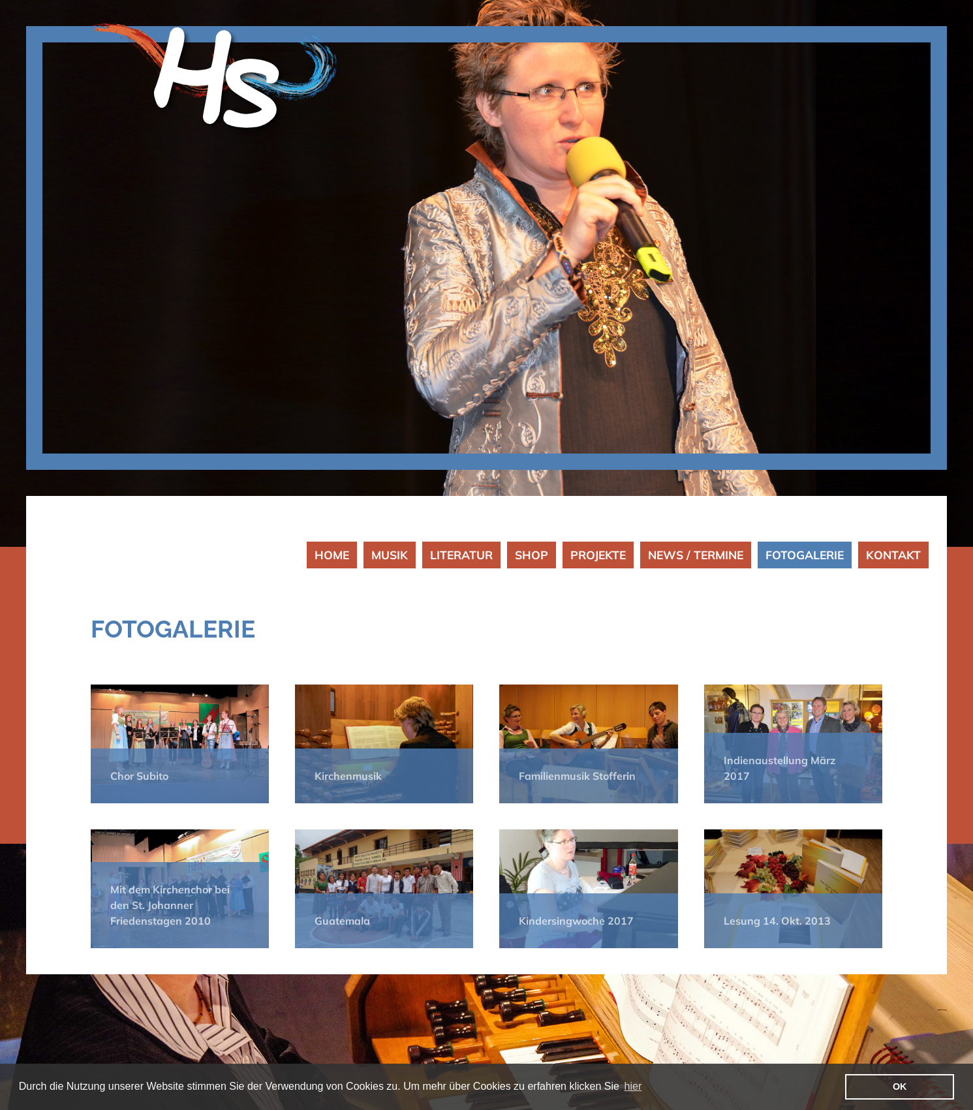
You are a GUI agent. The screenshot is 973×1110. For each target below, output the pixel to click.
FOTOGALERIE (804, 554)
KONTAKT (893, 554)
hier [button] (633, 1086)
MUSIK (389, 554)
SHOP (531, 554)
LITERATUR (461, 554)
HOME (332, 554)
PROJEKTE (598, 554)
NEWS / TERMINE (695, 554)
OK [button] (900, 1086)
